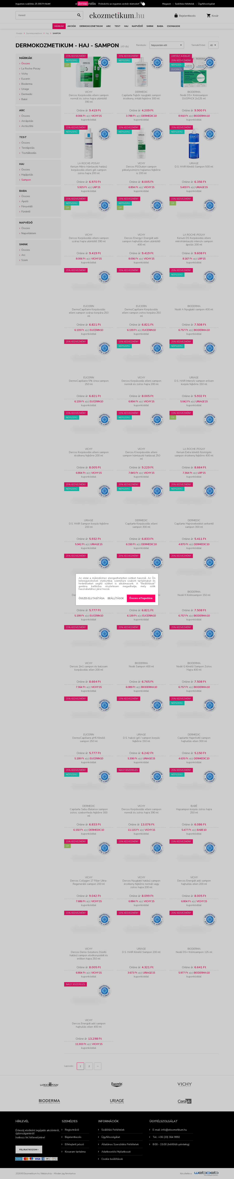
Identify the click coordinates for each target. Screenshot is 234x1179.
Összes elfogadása (140, 598)
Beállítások (116, 598)
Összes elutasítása (92, 598)
